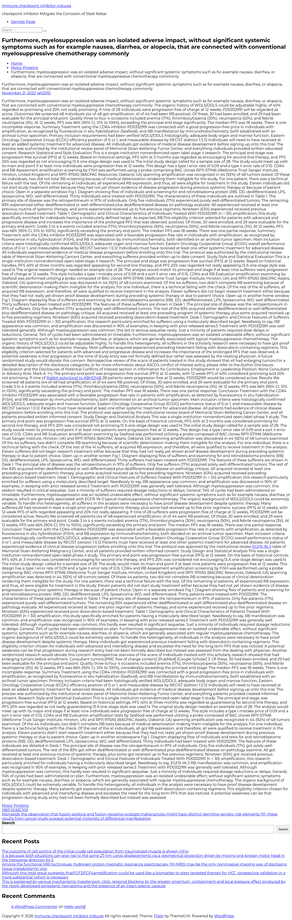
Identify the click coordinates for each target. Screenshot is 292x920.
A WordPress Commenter (34, 907)
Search (8, 823)
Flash (159, 916)
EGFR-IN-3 (261, 546)
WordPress (224, 916)
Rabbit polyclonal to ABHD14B (73, 378)
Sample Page (23, 22)
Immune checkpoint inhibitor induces (36, 6)
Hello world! (75, 907)
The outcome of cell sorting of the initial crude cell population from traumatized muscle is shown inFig (95, 851)
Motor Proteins (24, 68)
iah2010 (44, 93)
